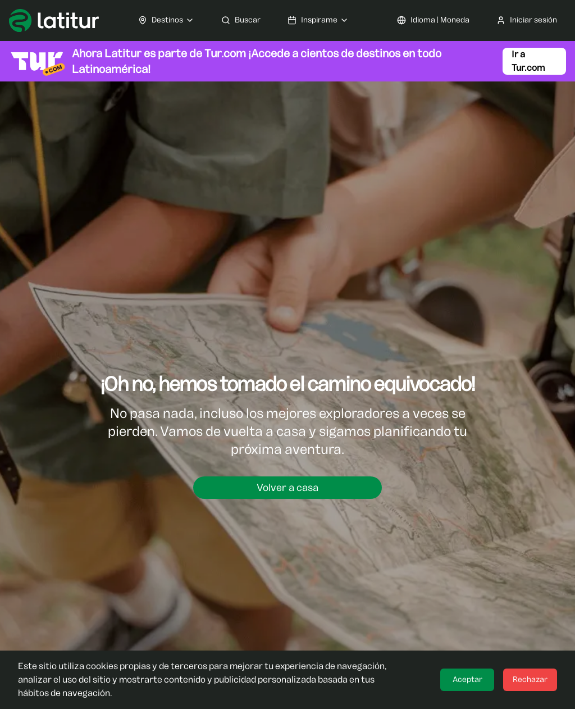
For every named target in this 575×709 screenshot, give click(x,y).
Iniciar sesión (526, 20)
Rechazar (530, 679)
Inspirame (318, 20)
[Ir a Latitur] (54, 20)
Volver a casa (287, 487)
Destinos (166, 20)
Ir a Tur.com (528, 60)
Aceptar (467, 679)
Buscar (241, 20)
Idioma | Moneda (433, 20)
